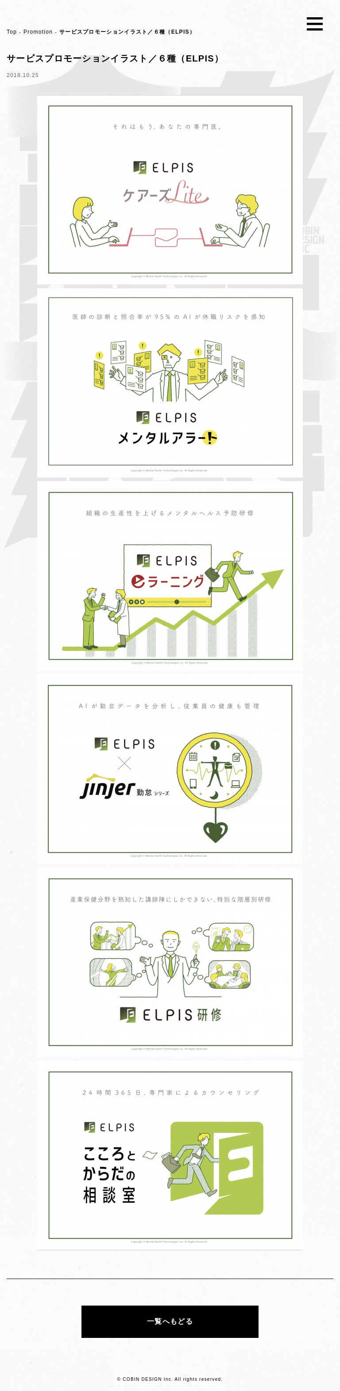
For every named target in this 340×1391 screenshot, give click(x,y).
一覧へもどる (170, 1321)
